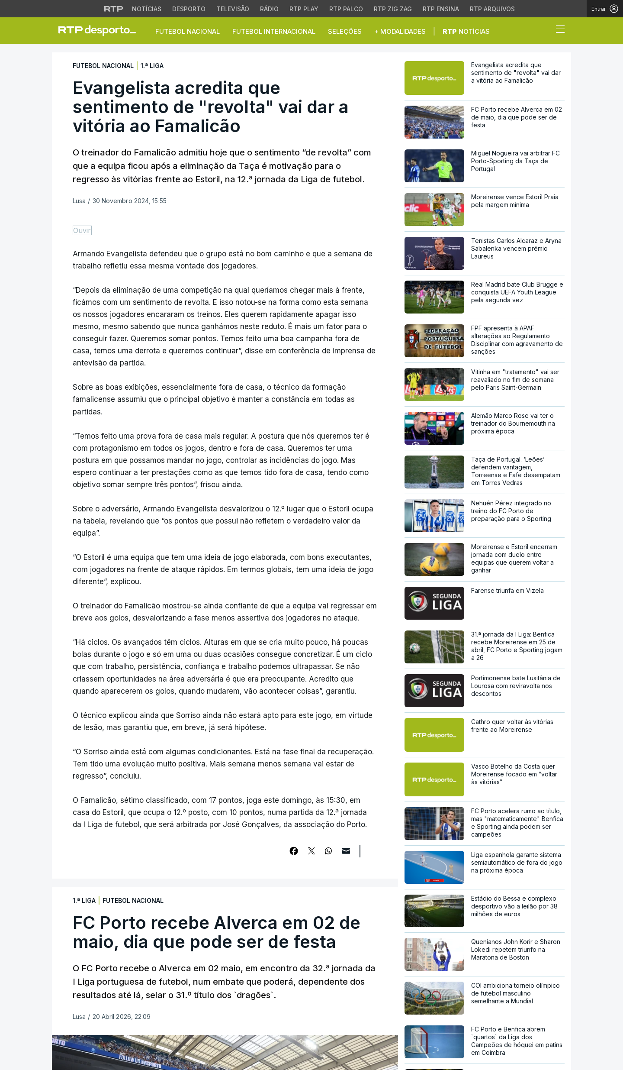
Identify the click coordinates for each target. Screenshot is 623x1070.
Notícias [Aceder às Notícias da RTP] (146, 9)
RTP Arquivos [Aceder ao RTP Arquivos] (492, 9)
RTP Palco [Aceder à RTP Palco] (346, 9)
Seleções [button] (345, 31)
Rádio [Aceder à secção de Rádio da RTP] (269, 9)
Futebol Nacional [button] (187, 31)
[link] (100, 30)
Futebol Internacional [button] (273, 31)
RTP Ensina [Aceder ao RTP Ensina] (441, 9)
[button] (544, 31)
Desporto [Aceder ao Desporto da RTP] (189, 9)
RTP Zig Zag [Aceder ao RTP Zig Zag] (393, 9)
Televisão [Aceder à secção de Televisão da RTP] (232, 9)
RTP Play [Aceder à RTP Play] (303, 9)
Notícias (466, 31)
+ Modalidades (400, 31)
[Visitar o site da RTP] (113, 8)
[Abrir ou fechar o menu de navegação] (558, 30)
